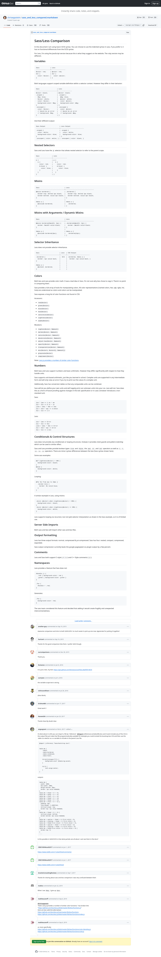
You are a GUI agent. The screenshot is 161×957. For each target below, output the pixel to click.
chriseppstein (13, 17)
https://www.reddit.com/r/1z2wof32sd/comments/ (55, 852)
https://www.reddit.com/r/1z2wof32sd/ (51, 865)
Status (70, 951)
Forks (44, 25)
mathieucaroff (43, 899)
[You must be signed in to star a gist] (141, 17)
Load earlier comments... (83, 621)
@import (80, 734)
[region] (80, 325)
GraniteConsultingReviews (47, 873)
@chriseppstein (43, 903)
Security (64, 951)
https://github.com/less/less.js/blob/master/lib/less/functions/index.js (61, 914)
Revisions (18, 25)
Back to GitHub (55, 3)
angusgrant (42, 729)
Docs (83, 951)
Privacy (59, 951)
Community (77, 951)
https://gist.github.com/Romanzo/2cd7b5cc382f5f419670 (73, 670)
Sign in (147, 3)
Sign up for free (39, 942)
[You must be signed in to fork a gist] (152, 17)
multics (40, 886)
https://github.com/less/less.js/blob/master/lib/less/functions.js (59, 908)
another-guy (42, 626)
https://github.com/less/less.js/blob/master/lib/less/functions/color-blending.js (64, 929)
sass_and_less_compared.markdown (40, 17)
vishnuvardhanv (43, 691)
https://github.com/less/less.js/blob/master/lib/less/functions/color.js (61, 931)
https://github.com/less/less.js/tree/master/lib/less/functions (58, 912)
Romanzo (41, 665)
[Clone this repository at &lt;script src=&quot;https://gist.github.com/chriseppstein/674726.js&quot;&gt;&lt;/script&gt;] (133, 25)
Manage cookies (97, 951)
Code (7, 25)
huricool (41, 639)
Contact (89, 951)
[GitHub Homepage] (36, 951)
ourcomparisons (43, 652)
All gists (45, 3)
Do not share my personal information (115, 951)
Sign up (155, 3)
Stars (32, 25)
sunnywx (41, 678)
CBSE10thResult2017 (45, 847)
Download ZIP (152, 25)
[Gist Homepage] (8, 3)
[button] (143, 25)
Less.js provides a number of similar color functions (59, 360)
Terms (53, 951)
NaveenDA (41, 716)
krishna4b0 (42, 703)
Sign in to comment (95, 941)
